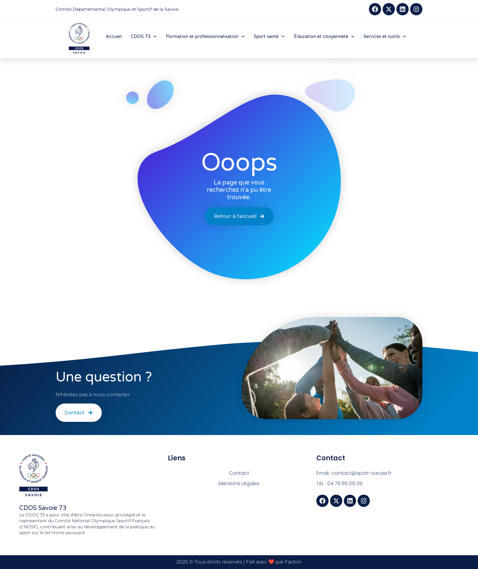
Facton (293, 562)
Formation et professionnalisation (205, 36)
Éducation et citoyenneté (324, 36)
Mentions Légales (239, 483)
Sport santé (269, 36)
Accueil (114, 36)
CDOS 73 (144, 36)
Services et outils (384, 36)
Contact (239, 473)
